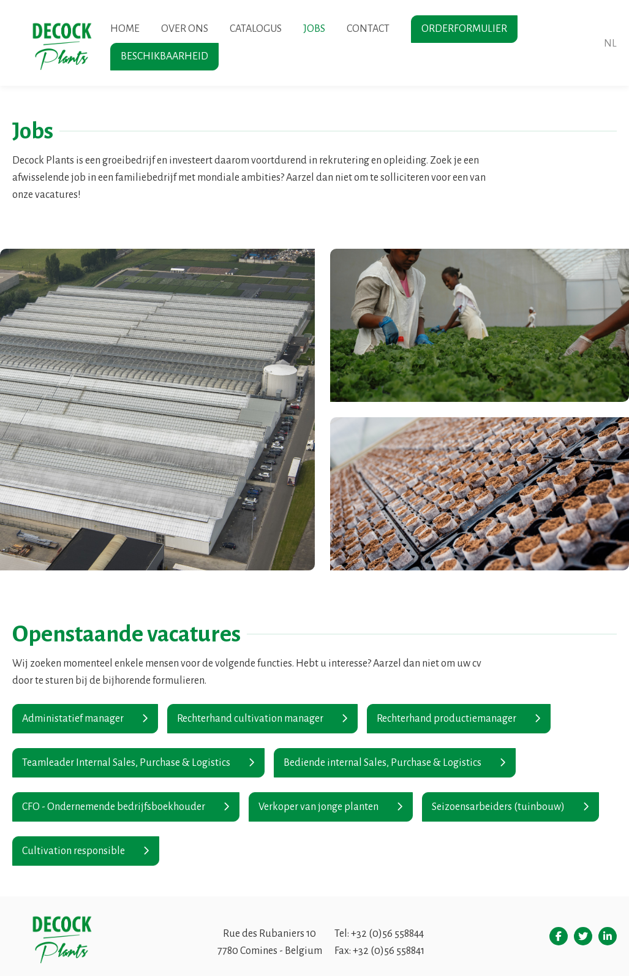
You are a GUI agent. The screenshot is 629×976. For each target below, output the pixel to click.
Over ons (184, 28)
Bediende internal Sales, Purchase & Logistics (382, 762)
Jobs (314, 28)
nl (610, 43)
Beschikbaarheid (164, 56)
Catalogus (256, 28)
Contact (368, 28)
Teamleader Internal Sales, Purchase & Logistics (126, 762)
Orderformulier (464, 28)
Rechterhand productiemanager (446, 718)
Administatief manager (73, 718)
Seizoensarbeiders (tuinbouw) (498, 806)
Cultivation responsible (73, 851)
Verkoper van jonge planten (318, 806)
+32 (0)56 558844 (387, 933)
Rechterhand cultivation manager (250, 718)
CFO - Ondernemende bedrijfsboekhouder (113, 806)
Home (125, 28)
